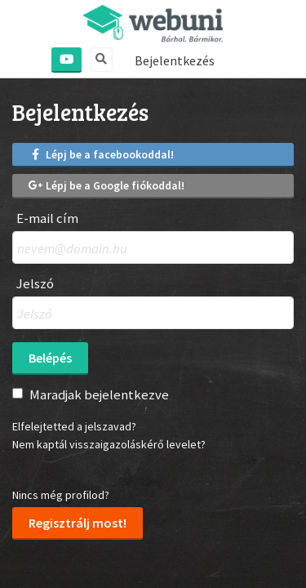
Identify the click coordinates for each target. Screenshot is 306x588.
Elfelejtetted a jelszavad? (74, 426)
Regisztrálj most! (77, 522)
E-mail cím (47, 218)
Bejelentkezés (175, 60)
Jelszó (35, 284)
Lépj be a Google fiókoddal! (106, 185)
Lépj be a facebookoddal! (101, 154)
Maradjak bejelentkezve (99, 394)
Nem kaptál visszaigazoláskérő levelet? (109, 444)
